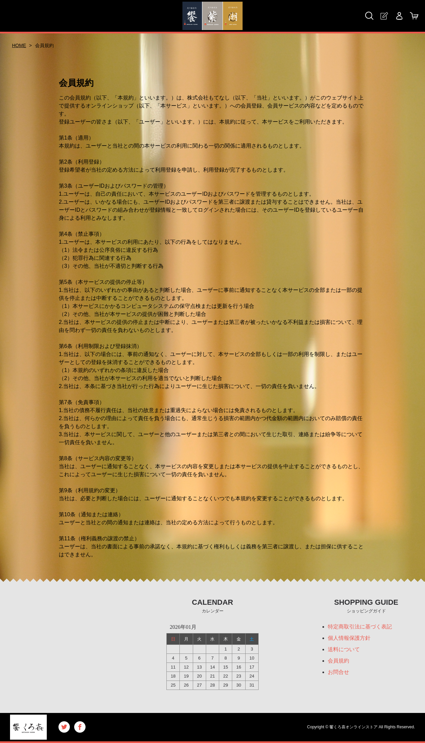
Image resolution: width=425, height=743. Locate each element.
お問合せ (338, 672)
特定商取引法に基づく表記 (360, 626)
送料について (344, 649)
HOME (19, 45)
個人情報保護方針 (349, 638)
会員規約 (338, 661)
